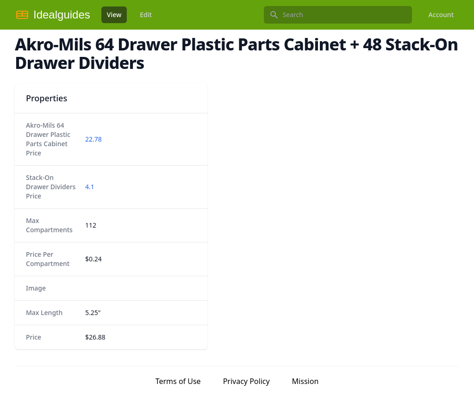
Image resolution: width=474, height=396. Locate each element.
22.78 (93, 139)
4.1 (89, 186)
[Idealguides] (52, 14)
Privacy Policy (246, 381)
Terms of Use (178, 381)
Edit (146, 14)
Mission (305, 381)
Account (441, 14)
